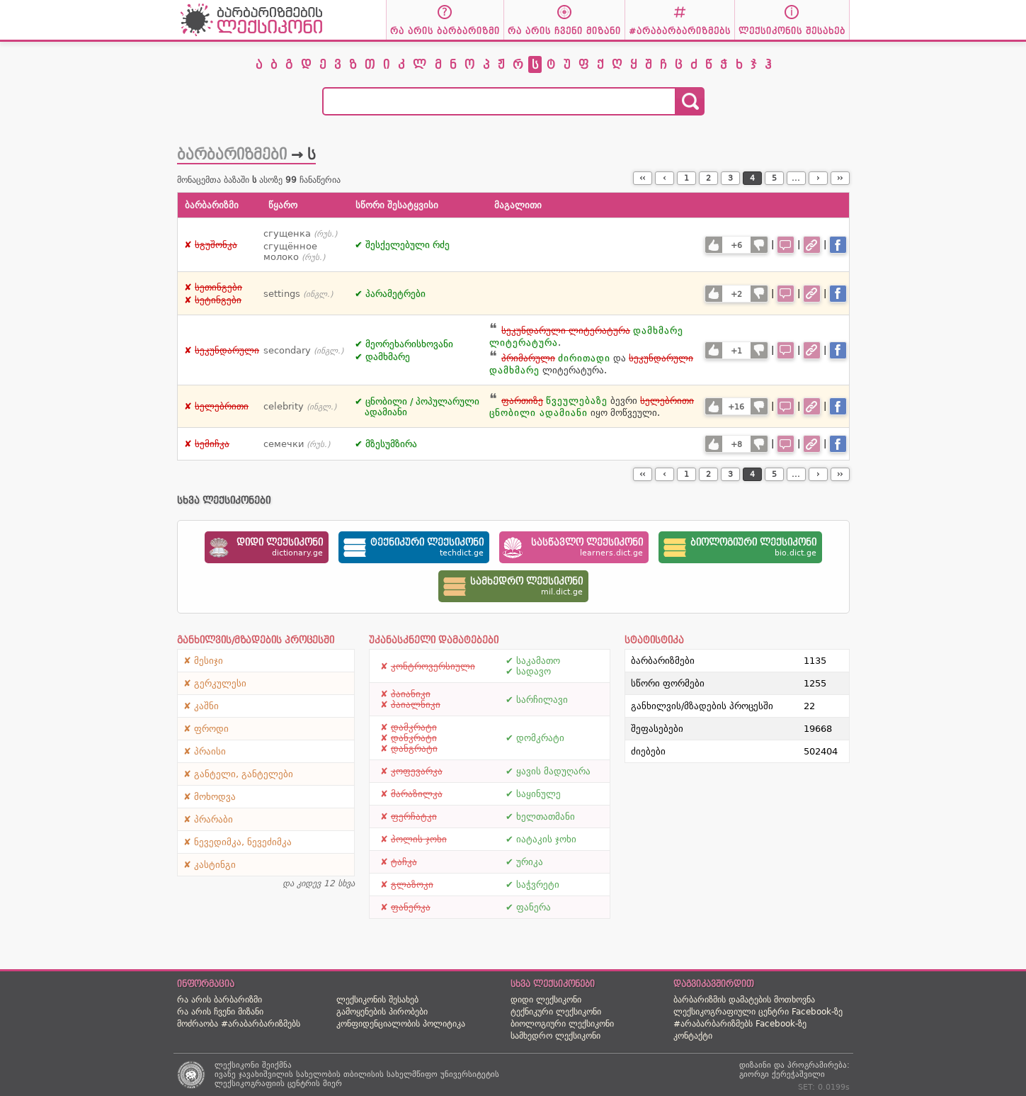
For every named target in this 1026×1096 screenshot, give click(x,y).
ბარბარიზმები (232, 154)
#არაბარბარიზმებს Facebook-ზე (739, 1024)
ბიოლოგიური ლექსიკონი (562, 1024)
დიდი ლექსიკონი (546, 1000)
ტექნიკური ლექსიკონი (556, 1012)
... (796, 178)
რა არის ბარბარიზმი (219, 1000)
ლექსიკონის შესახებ (377, 1000)
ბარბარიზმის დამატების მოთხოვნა (744, 1000)
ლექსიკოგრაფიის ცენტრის (267, 1083)
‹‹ (642, 178)
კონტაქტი (692, 1036)
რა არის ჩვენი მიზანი (220, 1012)
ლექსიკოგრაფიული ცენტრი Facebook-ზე (758, 1012)
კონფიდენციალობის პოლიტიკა (400, 1024)
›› (840, 178)
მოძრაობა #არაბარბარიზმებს (238, 1024)
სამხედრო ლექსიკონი (555, 1036)
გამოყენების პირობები (382, 1012)
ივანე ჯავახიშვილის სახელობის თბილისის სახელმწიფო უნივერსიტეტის (357, 1074)
